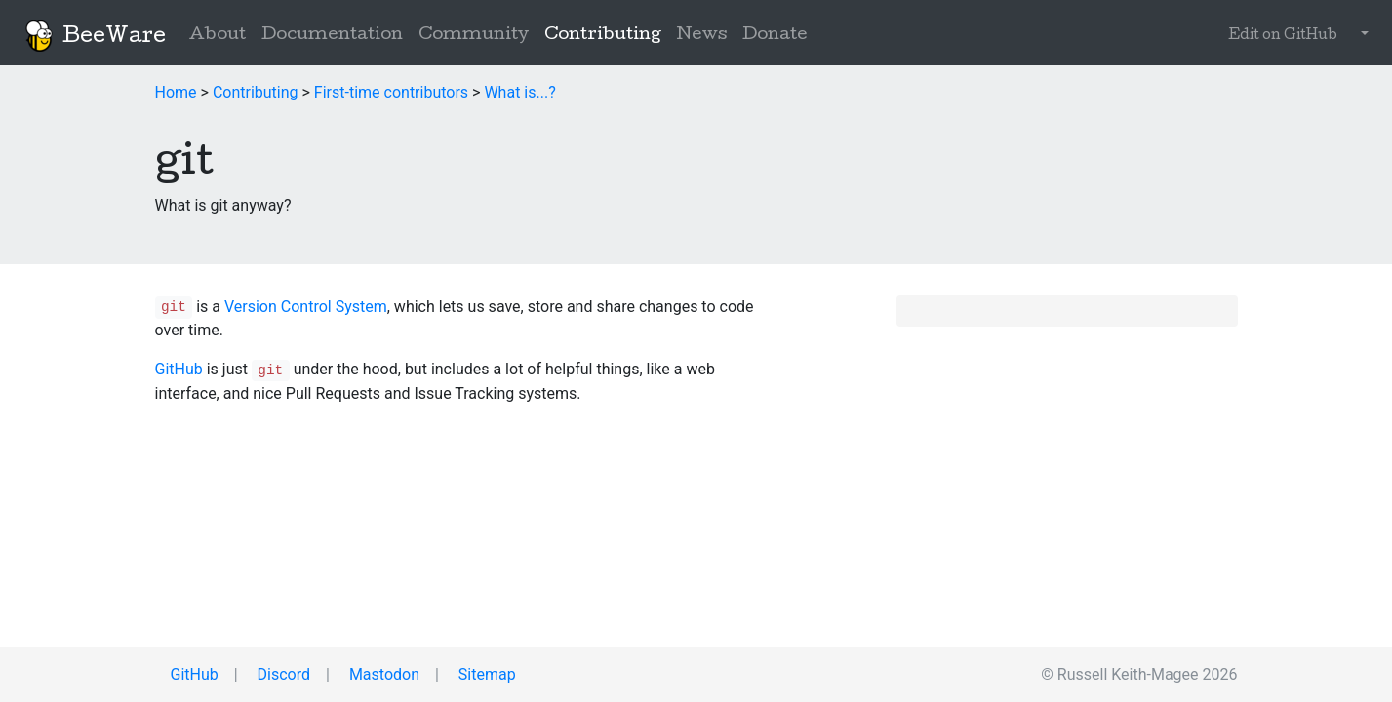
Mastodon (382, 674)
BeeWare (94, 36)
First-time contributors (391, 92)
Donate (775, 35)
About (217, 35)
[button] (1360, 36)
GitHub (179, 369)
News (702, 35)
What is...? (519, 92)
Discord (282, 674)
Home (176, 92)
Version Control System (305, 306)
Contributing (606, 34)
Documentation (332, 35)
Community (473, 35)
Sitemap (485, 674)
